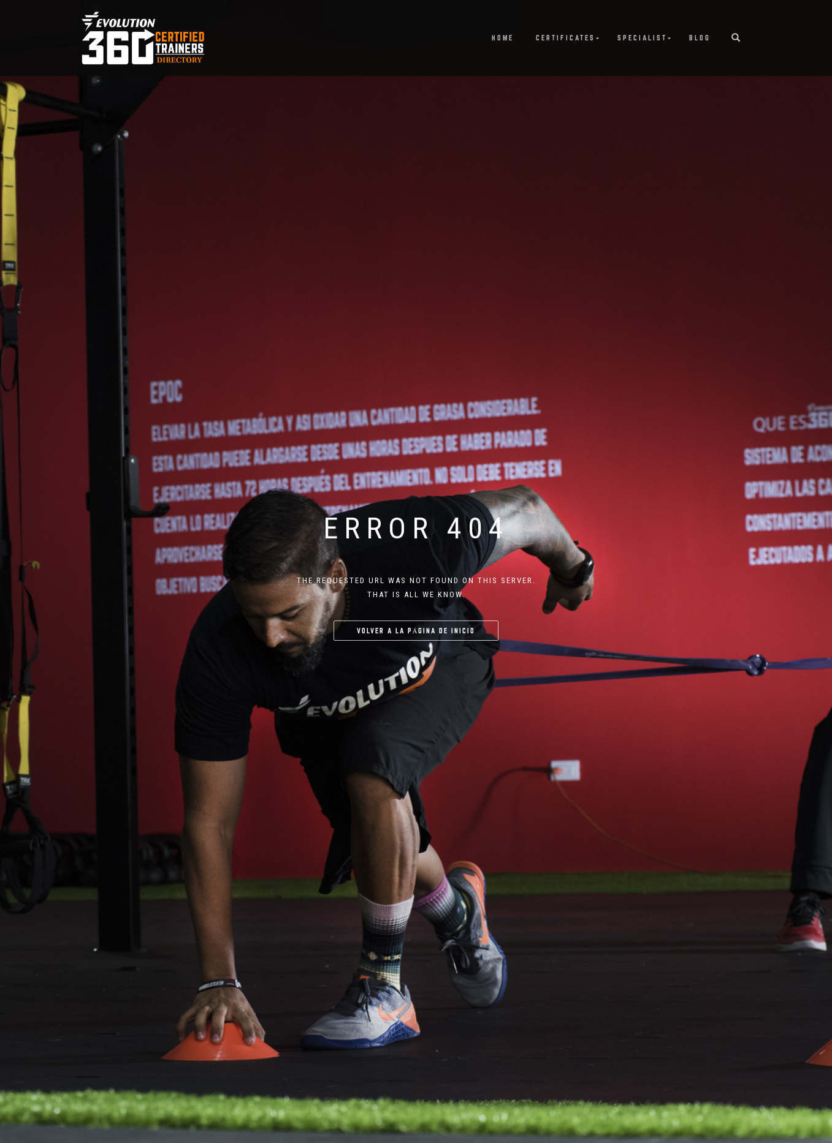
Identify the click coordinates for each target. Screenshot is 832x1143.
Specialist (642, 38)
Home (503, 38)
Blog (700, 38)
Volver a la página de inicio (416, 631)
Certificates (565, 38)
